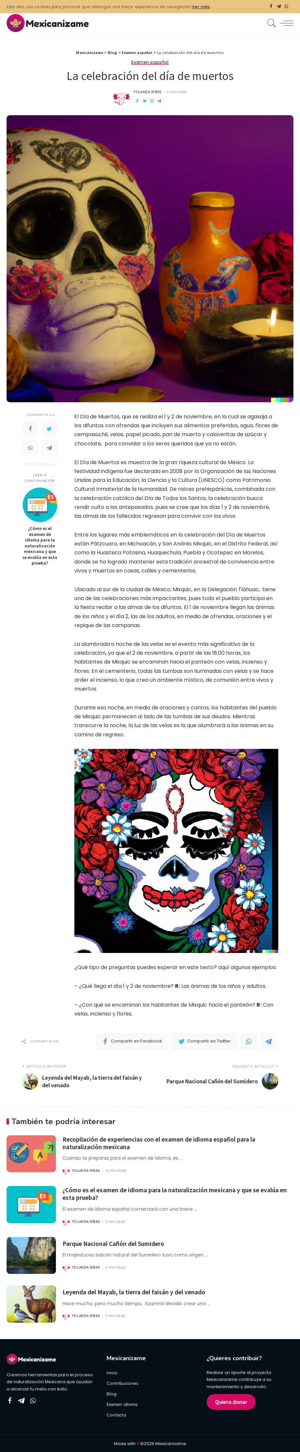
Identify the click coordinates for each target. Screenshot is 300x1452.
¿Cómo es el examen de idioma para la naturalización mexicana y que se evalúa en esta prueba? (39, 545)
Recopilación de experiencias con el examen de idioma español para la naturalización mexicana (163, 1143)
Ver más (201, 6)
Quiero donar (231, 1401)
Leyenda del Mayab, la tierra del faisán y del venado (137, 1291)
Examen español (150, 62)
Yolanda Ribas (148, 92)
